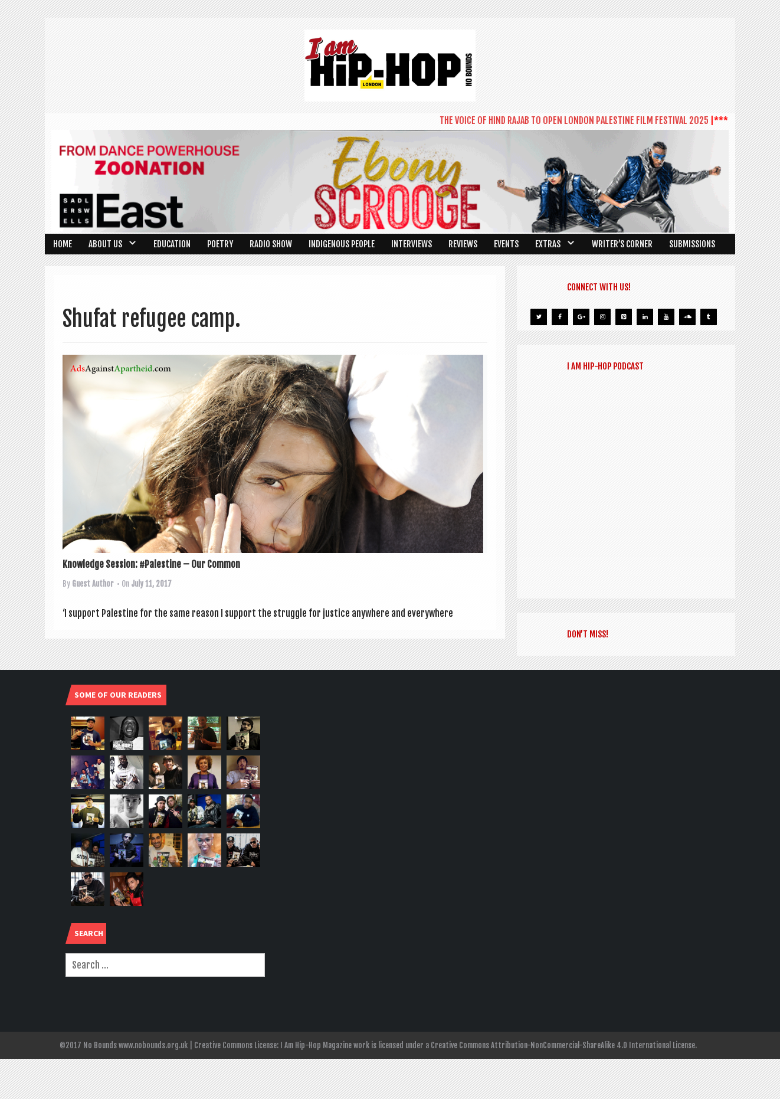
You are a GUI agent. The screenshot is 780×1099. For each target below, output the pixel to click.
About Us (105, 244)
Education (172, 244)
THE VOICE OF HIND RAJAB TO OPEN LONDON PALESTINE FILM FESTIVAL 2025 (578, 120)
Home (62, 244)
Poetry (220, 244)
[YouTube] (666, 317)
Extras (548, 244)
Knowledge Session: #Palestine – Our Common (151, 564)
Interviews (411, 244)
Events (506, 244)
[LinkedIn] (645, 317)
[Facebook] (560, 317)
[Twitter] (538, 317)
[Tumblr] (708, 317)
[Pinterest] (623, 317)
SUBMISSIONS (692, 244)
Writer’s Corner (622, 244)
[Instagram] (602, 317)
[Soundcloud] (687, 317)
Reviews (462, 244)
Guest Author (93, 583)
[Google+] (581, 317)
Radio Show (271, 244)
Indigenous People (342, 244)
